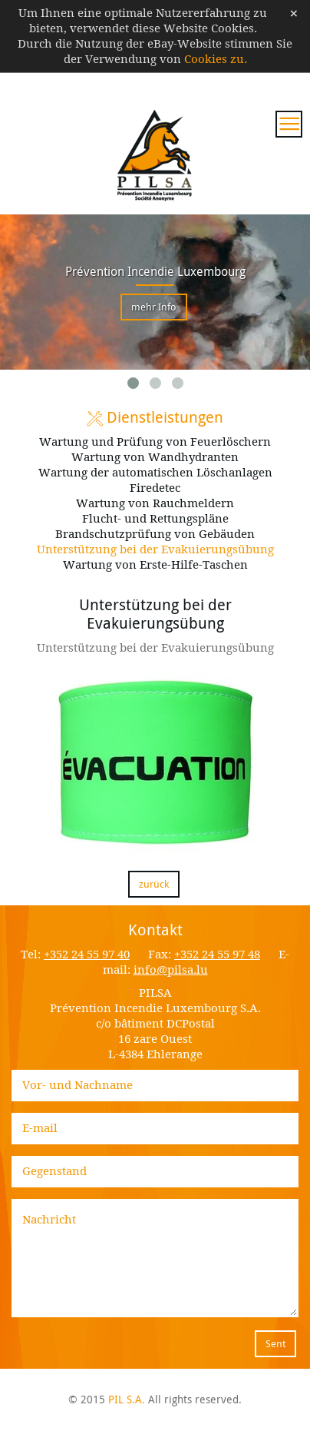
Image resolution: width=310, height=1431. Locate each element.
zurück (154, 884)
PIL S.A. (126, 1399)
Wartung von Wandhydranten (155, 457)
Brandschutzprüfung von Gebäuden (155, 534)
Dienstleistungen (155, 417)
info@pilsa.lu (171, 970)
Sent (275, 1344)
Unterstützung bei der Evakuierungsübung (155, 549)
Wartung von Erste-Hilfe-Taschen (155, 565)
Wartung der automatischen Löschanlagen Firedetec (155, 480)
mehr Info (153, 307)
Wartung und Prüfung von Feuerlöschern (155, 442)
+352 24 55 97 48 (217, 954)
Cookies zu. (215, 59)
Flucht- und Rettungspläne (155, 519)
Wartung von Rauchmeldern (155, 503)
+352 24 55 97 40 (87, 954)
